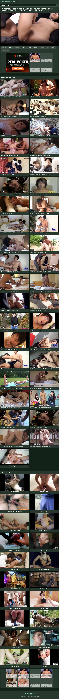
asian (17, 47)
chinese (5, 47)
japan (42, 47)
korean (53, 47)
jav (47, 47)
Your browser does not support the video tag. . (29, 29)
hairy (36, 47)
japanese (30, 47)
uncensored (6, 50)
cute (23, 47)
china (11, 47)
